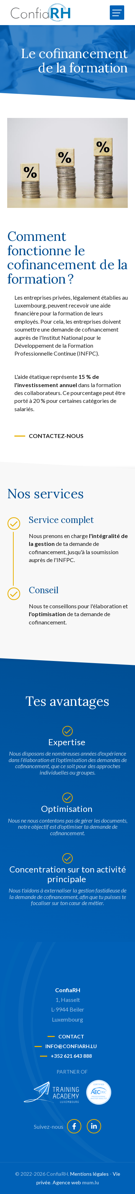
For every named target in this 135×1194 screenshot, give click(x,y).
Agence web (67, 1182)
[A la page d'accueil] (40, 13)
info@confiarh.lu (71, 1046)
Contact (71, 1036)
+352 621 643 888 (71, 1056)
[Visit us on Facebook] (74, 1126)
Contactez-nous (56, 435)
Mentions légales (89, 1174)
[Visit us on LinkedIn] (94, 1126)
